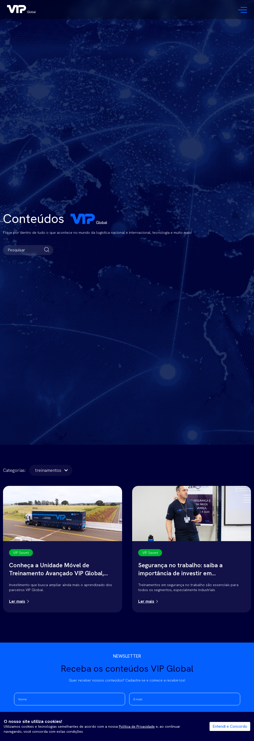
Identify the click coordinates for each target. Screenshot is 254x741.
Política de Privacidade (137, 726)
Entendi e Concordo (230, 726)
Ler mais (17, 601)
